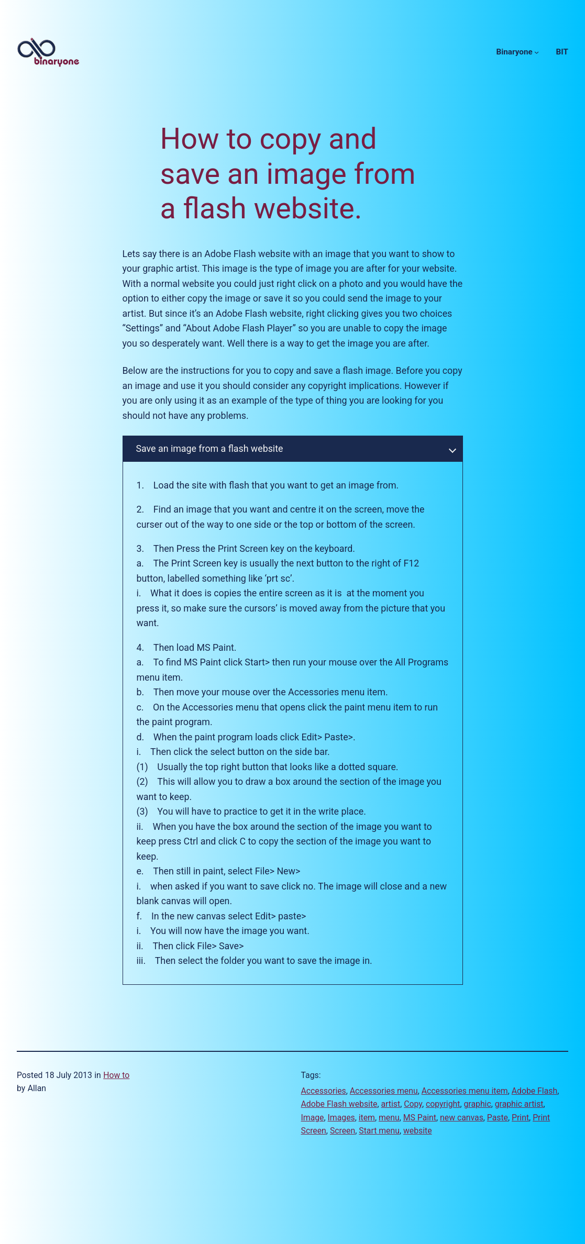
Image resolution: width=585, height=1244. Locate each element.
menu (389, 1118)
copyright (443, 1104)
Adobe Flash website (339, 1104)
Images (341, 1118)
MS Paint (419, 1118)
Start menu (379, 1131)
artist (391, 1104)
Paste (497, 1118)
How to (116, 1075)
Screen (342, 1131)
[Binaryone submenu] (536, 52)
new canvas (461, 1118)
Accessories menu (384, 1091)
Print (520, 1118)
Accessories (323, 1091)
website (417, 1131)
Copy (413, 1104)
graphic (477, 1104)
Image (312, 1118)
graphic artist (519, 1104)
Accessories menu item (465, 1091)
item (367, 1118)
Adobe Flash (534, 1091)
